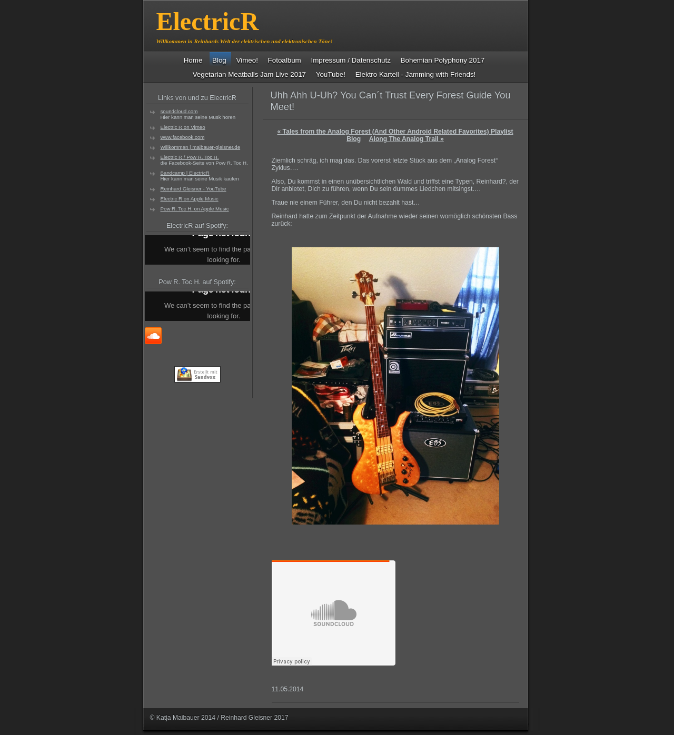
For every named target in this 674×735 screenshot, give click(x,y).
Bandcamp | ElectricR (185, 173)
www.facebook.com (183, 137)
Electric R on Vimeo (183, 127)
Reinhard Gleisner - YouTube (193, 189)
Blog (353, 139)
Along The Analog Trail (406, 139)
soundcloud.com (179, 111)
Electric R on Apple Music (190, 199)
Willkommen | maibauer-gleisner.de (201, 147)
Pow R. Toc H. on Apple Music (195, 209)
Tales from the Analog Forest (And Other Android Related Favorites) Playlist (395, 131)
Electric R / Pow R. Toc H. (190, 157)
